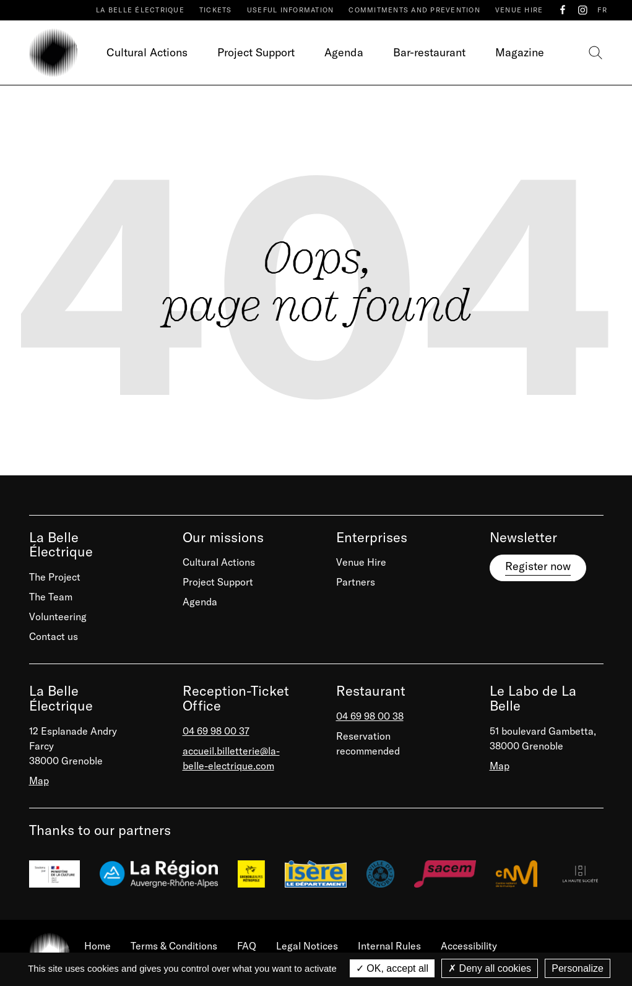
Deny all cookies (489, 968)
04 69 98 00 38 (370, 716)
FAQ (246, 946)
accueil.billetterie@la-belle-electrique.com (231, 758)
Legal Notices (307, 946)
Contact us (53, 636)
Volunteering (58, 616)
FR (602, 10)
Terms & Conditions (174, 946)
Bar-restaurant (429, 52)
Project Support (256, 52)
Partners (355, 582)
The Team (50, 596)
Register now (538, 566)
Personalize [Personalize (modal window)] (578, 968)
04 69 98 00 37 (216, 731)
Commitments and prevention (414, 10)
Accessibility (469, 946)
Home (97, 946)
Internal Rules (389, 946)
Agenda (343, 52)
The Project (54, 577)
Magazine (519, 52)
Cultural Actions (147, 52)
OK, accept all (392, 968)
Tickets (215, 10)
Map (39, 780)
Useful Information (290, 10)
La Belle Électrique (140, 10)
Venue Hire (519, 10)
